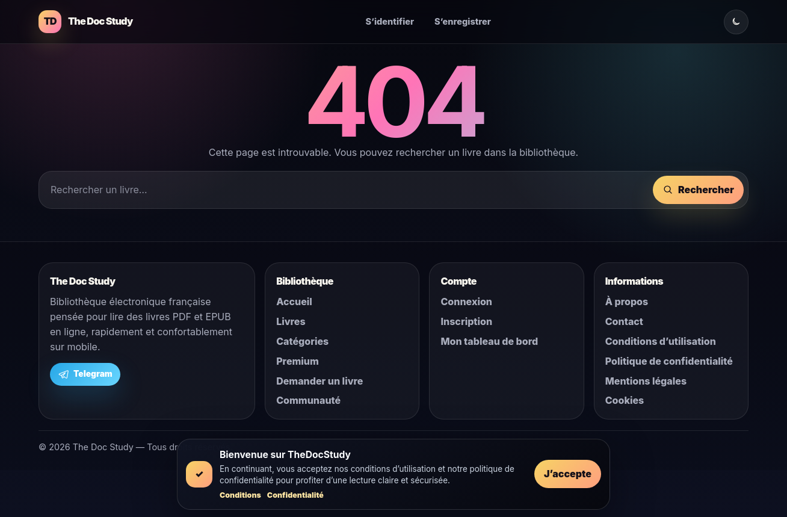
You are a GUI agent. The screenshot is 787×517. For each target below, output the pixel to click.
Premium (297, 361)
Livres (290, 321)
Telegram (85, 374)
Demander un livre (319, 381)
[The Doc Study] (85, 21)
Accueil (294, 302)
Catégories (302, 341)
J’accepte (567, 474)
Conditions (240, 495)
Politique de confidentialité (669, 361)
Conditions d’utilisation (660, 341)
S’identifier (390, 21)
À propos (626, 302)
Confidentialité (295, 495)
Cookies (624, 400)
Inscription (466, 321)
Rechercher (698, 190)
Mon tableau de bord (489, 341)
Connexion (466, 302)
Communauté (308, 400)
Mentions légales (646, 381)
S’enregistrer (462, 21)
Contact (624, 321)
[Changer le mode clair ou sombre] (736, 22)
